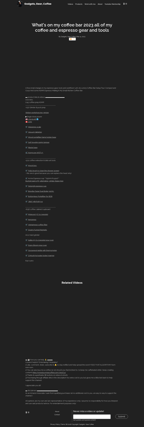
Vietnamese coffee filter (37, 225)
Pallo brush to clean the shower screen (43, 171)
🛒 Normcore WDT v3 (34, 153)
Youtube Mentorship (112, 4)
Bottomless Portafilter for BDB (40, 196)
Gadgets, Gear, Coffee (37, 4)
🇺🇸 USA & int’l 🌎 (31, 119)
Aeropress (32, 220)
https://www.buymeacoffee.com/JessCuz (49, 373)
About (100, 4)
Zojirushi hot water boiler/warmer (41, 256)
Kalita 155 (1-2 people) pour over (41, 240)
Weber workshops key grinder (37, 113)
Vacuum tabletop (35, 132)
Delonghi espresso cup (37, 186)
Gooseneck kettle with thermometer (42, 250)
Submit (121, 416)
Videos (70, 4)
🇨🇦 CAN (28, 122)
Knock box (32, 165)
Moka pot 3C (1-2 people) (38, 214)
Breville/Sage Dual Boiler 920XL (41, 191)
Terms (63, 424)
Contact (57, 415)
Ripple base (32, 147)
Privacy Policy (55, 424)
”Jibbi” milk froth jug (35, 201)
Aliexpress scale (34, 127)
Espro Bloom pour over (37, 245)
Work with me (90, 4)
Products (78, 4)
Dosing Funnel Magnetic (37, 230)
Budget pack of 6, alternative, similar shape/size (44, 181)
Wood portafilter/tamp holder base (42, 137)
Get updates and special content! (84, 420)
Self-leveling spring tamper (38, 142)
